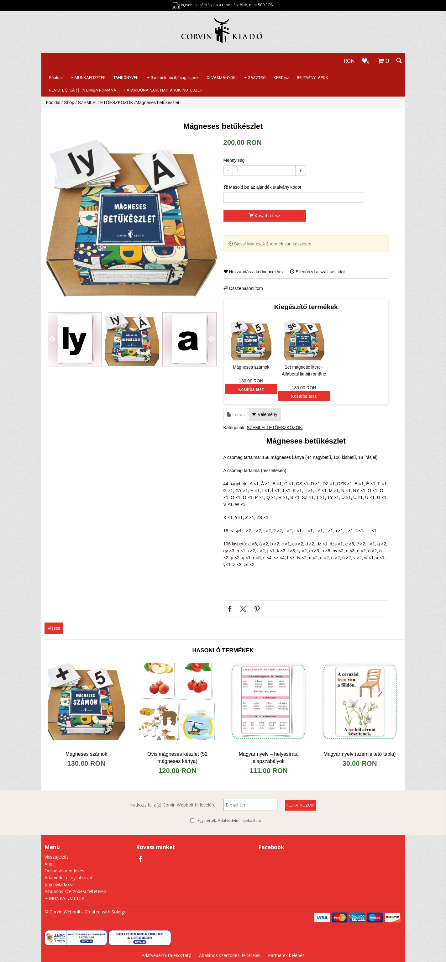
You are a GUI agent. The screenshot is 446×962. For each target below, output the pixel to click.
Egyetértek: (229, 820)
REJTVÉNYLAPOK (312, 77)
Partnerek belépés (286, 955)
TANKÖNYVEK (126, 77)
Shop (69, 102)
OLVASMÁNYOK (221, 77)
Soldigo (119, 912)
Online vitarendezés (64, 871)
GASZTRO (255, 77)
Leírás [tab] (236, 414)
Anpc (50, 864)
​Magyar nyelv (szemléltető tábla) (359, 754)
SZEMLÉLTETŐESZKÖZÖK (105, 102)
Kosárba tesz (265, 215)
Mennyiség (234, 160)
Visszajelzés (57, 857)
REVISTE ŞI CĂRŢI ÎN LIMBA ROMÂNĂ (82, 90)
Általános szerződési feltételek (75, 891)
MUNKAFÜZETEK (88, 77)
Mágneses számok (86, 754)
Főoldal (56, 77)
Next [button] (211, 339)
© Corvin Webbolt (63, 912)
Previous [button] (52, 339)
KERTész (281, 77)
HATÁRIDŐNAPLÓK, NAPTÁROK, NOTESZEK (163, 90)
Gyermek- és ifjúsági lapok (173, 77)
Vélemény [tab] (264, 414)
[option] (132, 218)
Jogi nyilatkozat (60, 884)
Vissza (54, 628)
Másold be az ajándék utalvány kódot (262, 187)
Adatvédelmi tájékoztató (239, 820)
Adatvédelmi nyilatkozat (69, 878)
